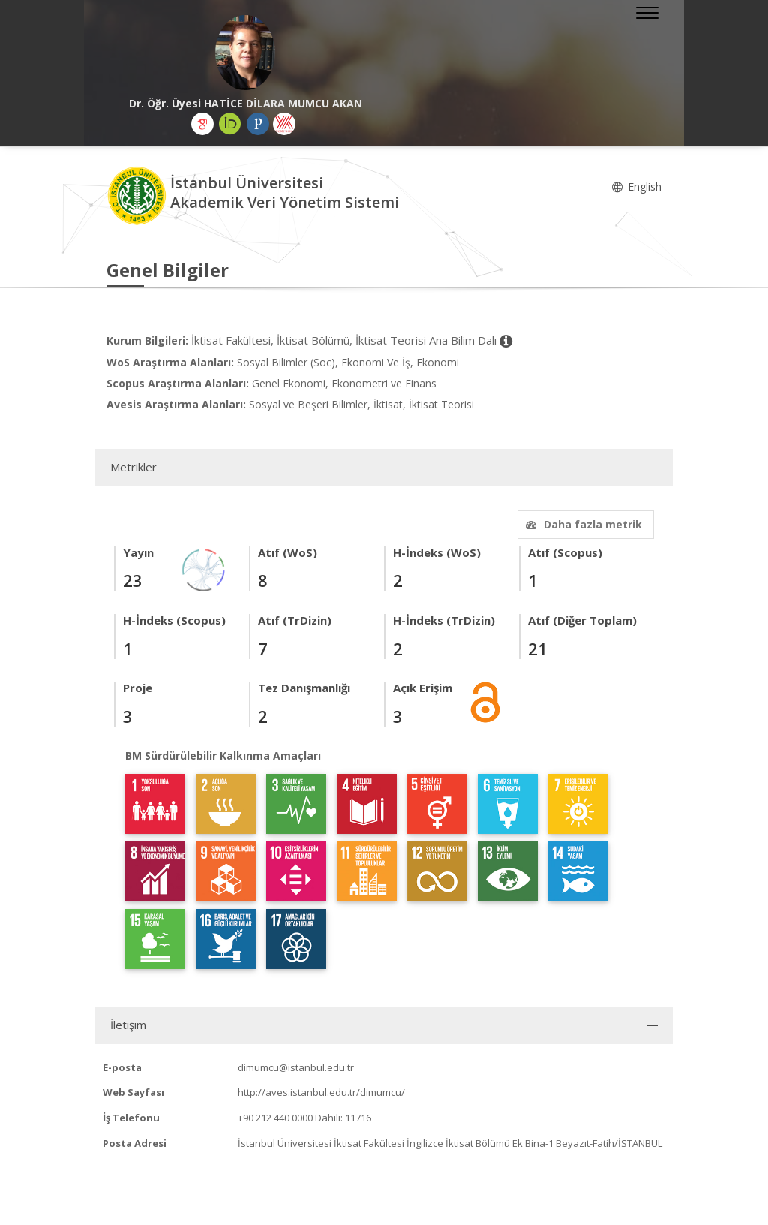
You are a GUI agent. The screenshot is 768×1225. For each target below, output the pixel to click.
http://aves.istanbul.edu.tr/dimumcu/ (321, 1092)
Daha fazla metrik (582, 524)
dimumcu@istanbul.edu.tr (296, 1067)
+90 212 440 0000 (275, 1117)
